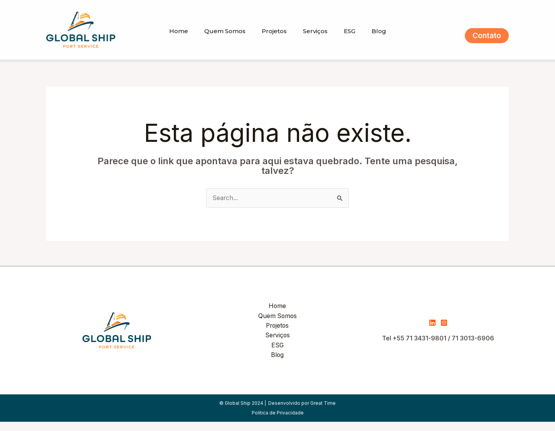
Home (172, 40)
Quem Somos (221, 40)
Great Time (323, 412)
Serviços (316, 40)
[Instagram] (444, 332)
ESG (353, 40)
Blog (384, 40)
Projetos (273, 40)
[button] (487, 40)
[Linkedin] (432, 332)
